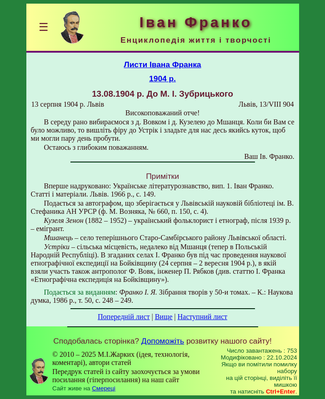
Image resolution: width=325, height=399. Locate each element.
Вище (164, 316)
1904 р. (162, 78)
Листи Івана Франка (162, 64)
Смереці (103, 388)
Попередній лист (124, 316)
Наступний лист (202, 316)
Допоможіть (162, 340)
